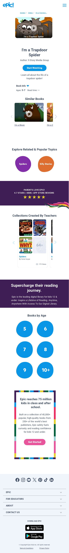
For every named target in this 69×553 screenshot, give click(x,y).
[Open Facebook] (17, 480)
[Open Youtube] (29, 480)
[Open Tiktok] (46, 480)
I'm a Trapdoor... (41, 13)
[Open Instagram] (23, 480)
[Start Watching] (34, 68)
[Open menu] (65, 5)
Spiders (22, 13)
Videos (30, 13)
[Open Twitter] (34, 480)
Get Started (34, 442)
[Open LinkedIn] (52, 480)
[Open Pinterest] (40, 480)
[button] (33, 243)
